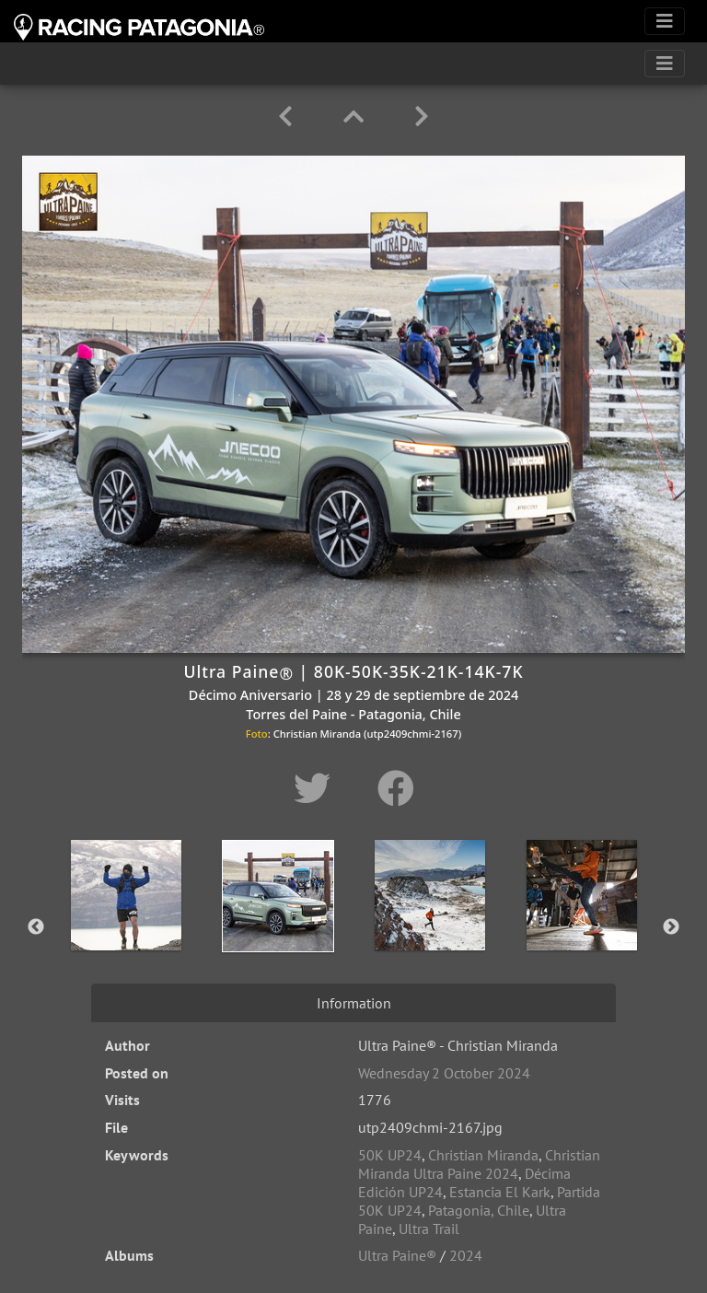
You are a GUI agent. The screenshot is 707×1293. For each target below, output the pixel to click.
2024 (465, 1255)
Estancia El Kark (500, 1191)
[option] (126, 924)
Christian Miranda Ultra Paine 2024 (479, 1164)
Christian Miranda (483, 1155)
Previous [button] (36, 927)
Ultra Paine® (397, 1255)
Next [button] (671, 927)
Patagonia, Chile (478, 1210)
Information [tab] (354, 1003)
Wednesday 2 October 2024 (444, 1073)
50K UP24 (390, 1155)
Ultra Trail (429, 1228)
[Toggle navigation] (664, 21)
